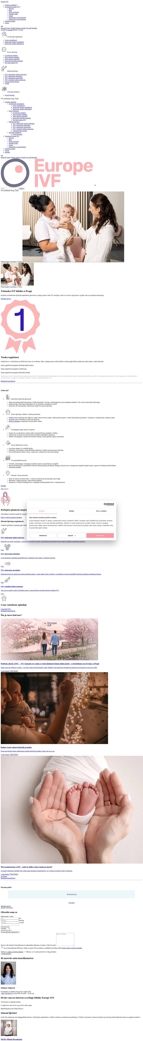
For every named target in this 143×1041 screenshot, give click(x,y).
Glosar (11, 16)
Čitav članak (14, 671)
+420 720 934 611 (6, 996)
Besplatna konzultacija (8, 611)
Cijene (7, 23)
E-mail (21, 922)
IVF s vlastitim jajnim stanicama (15, 80)
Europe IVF (4, 1)
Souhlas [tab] (42, 511)
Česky (8, 28)
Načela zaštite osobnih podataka (72, 950)
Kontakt (10, 30)
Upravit (71, 535)
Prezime (21, 920)
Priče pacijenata (14, 12)
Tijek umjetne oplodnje (12, 59)
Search (22, 188)
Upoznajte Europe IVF (12, 7)
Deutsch (3, 28)
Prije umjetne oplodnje (12, 57)
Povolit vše (100, 535)
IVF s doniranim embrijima (13, 76)
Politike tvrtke (13, 14)
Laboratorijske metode (12, 82)
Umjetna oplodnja (10, 5)
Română (34, 28)
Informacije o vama (7, 916)
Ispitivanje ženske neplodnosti (14, 42)
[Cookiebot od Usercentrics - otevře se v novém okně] (105, 504)
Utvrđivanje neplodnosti (16, 104)
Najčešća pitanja (10, 21)
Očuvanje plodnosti (15, 132)
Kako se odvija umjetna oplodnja (11, 517)
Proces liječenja (14, 111)
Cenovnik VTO (6, 609)
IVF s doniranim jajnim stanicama (16, 74)
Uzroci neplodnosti (11, 40)
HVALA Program (14, 421)
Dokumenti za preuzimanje (17, 17)
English (13, 28)
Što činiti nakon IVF (11, 63)
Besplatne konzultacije (8, 381)
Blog (10, 10)
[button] (8, 900)
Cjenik (7, 83)
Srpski (23, 28)
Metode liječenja (14, 122)
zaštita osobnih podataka (15, 954)
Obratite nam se (6, 299)
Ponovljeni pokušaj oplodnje (14, 61)
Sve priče (71, 903)
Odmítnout (43, 535)
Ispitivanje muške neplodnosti (14, 44)
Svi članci (4, 876)
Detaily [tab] (71, 511)
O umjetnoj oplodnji (11, 55)
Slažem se (28, 954)
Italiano (18, 28)
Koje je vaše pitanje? (7, 947)
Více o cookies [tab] (101, 511)
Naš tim (11, 8)
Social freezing (9, 95)
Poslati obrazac (6, 956)
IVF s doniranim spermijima (14, 78)
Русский (28, 28)
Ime (20, 918)
